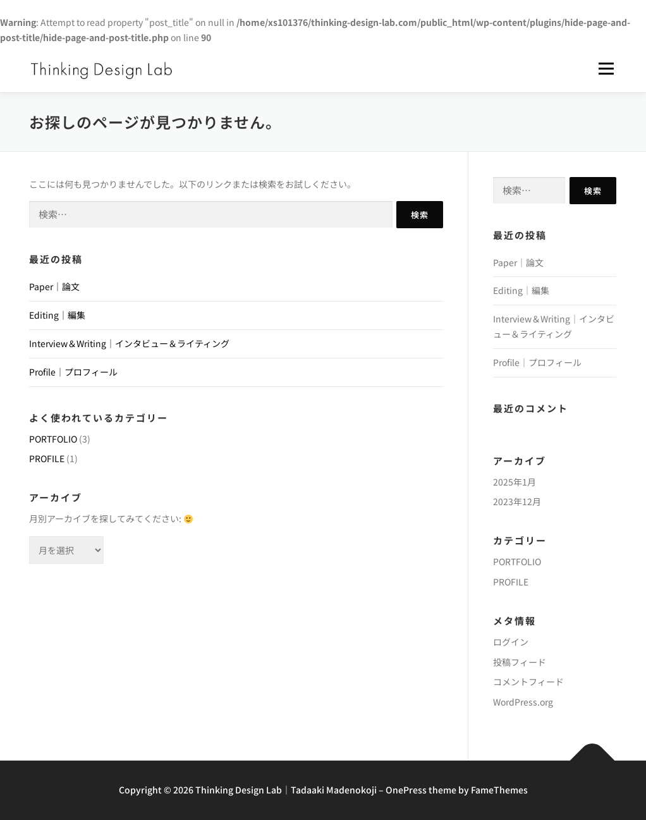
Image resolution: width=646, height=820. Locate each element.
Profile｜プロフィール (73, 371)
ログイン (510, 641)
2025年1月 (514, 481)
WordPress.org (523, 701)
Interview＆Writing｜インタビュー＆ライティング (129, 343)
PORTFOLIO (53, 438)
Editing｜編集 (57, 315)
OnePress (406, 789)
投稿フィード (519, 662)
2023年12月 (517, 501)
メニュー (606, 68)
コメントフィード (528, 681)
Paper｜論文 (54, 286)
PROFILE (46, 458)
